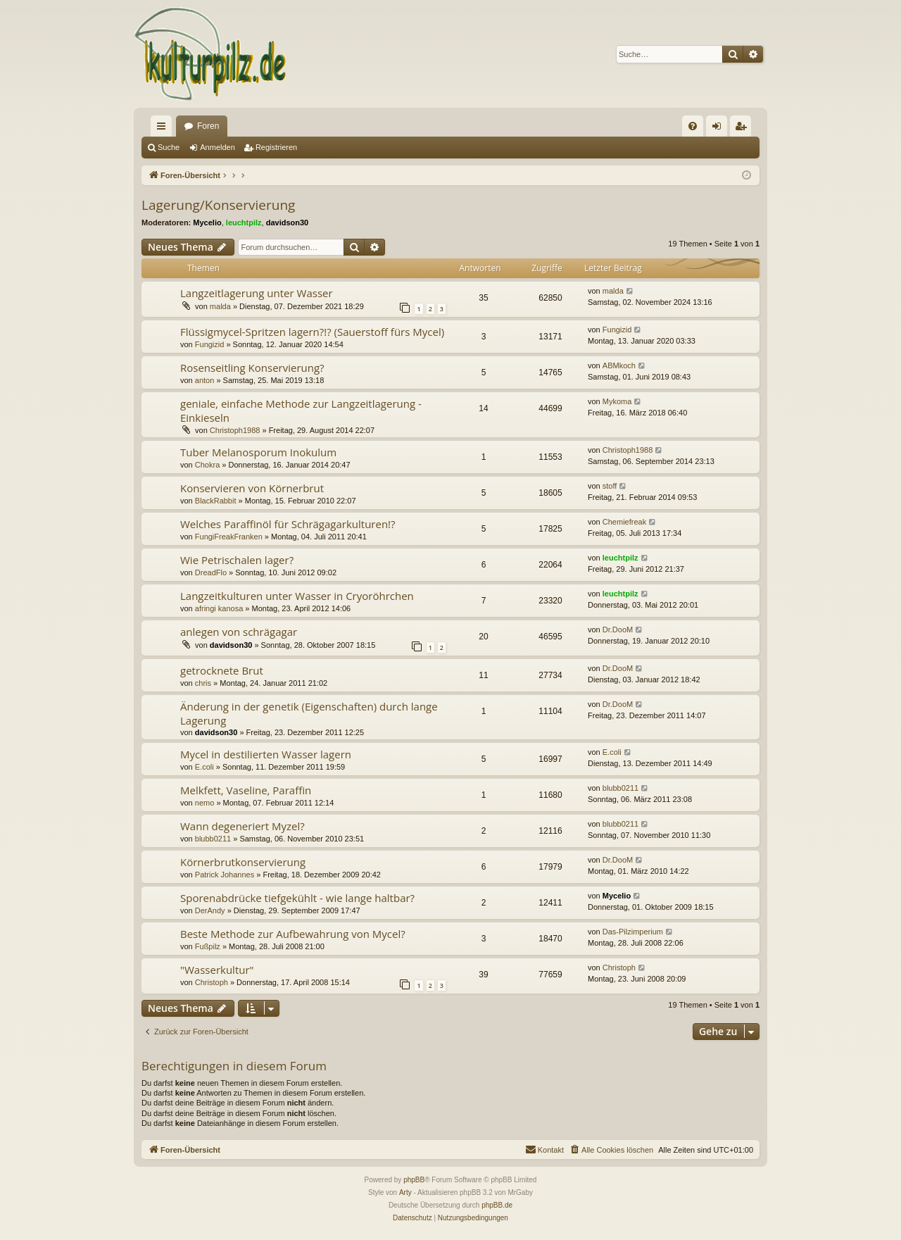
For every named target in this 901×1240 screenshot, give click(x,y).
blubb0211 (620, 788)
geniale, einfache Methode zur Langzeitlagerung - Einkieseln (301, 410)
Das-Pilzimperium (633, 931)
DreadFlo (211, 572)
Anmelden (217, 147)
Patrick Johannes (224, 874)
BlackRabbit (216, 500)
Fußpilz (207, 946)
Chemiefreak (624, 522)
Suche (168, 147)
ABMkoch (619, 365)
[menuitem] (692, 126)
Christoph (211, 982)
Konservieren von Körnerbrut (252, 488)
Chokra (207, 465)
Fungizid (210, 344)
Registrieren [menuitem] (743, 129)
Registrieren (276, 147)
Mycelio (207, 222)
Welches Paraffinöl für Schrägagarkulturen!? (288, 524)
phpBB (413, 1180)
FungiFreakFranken (229, 536)
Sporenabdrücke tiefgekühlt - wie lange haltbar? (297, 898)
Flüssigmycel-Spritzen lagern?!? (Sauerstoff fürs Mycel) (312, 332)
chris (203, 683)
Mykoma (617, 401)
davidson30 (287, 222)
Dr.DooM (618, 629)
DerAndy (210, 910)
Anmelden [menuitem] (719, 129)
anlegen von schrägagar (238, 632)
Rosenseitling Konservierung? (252, 368)
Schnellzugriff (164, 129)
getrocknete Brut (221, 670)
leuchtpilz (244, 222)
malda (220, 306)
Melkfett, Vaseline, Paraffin (245, 790)
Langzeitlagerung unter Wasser (256, 293)
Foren (208, 126)
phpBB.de (496, 1205)
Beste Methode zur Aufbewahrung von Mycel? (292, 934)
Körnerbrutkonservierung (242, 862)
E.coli (204, 767)
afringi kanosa (219, 608)
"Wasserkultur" (217, 970)
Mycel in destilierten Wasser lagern (265, 754)
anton (205, 380)
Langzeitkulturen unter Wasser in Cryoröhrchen (297, 596)
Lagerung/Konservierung (218, 205)
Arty (405, 1192)
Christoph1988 (235, 430)
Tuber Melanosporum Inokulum (258, 452)
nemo (205, 803)
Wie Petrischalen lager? (237, 560)
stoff (610, 486)
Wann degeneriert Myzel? (242, 826)
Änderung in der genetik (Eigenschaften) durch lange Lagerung (309, 713)
